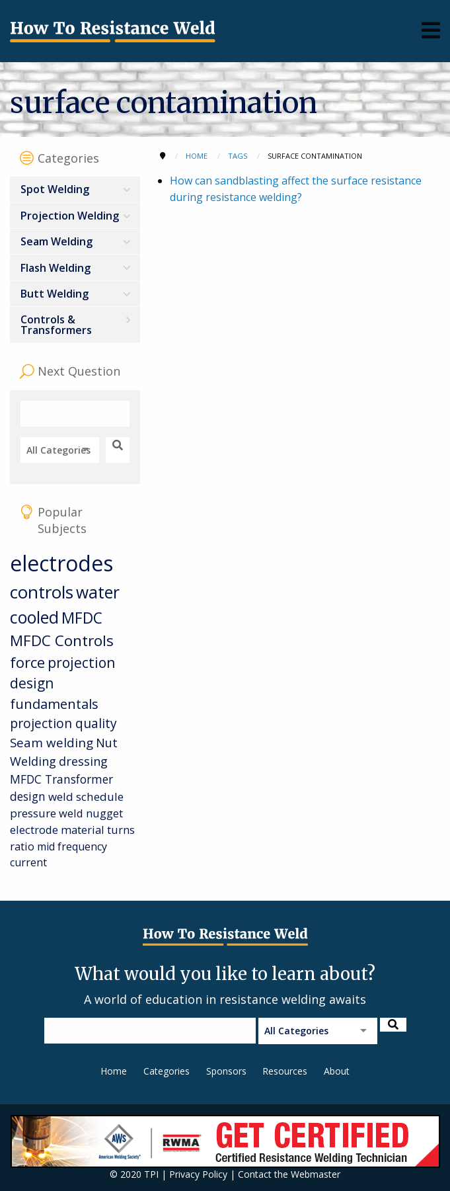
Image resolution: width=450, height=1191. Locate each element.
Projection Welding (69, 215)
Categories (166, 1071)
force (27, 662)
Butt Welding (54, 293)
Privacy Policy (198, 1174)
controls (41, 592)
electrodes (61, 563)
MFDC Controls (62, 640)
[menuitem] (75, 189)
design (28, 796)
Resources (284, 1071)
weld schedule (86, 796)
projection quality (63, 723)
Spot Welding (54, 189)
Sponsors (226, 1071)
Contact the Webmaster (289, 1174)
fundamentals (54, 704)
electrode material (57, 829)
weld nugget (91, 813)
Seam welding (51, 742)
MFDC (81, 618)
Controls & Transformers (56, 324)
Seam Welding (56, 241)
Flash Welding (55, 268)
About (337, 1071)
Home (113, 1071)
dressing (83, 761)
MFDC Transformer (61, 779)
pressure (33, 813)
